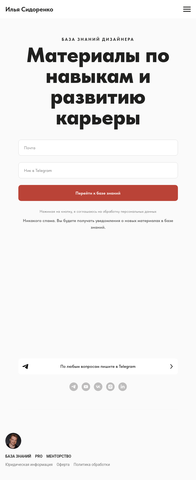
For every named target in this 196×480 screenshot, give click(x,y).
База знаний (18, 456)
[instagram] (110, 386)
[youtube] (86, 386)
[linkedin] (122, 386)
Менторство (59, 456)
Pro (39, 456)
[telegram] (73, 386)
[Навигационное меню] (187, 9)
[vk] (98, 386)
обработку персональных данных (129, 211)
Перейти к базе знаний (98, 193)
